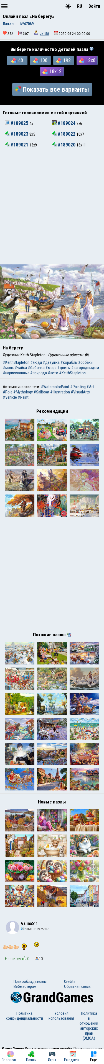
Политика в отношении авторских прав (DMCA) (89, 1026)
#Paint (23, 397)
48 (17, 60)
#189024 (64, 123)
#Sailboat (41, 392)
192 (63, 60)
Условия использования (61, 1016)
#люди (36, 362)
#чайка (21, 367)
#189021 (17, 145)
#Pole (7, 392)
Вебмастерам (25, 986)
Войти (94, 6)
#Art (90, 386)
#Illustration (60, 392)
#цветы (63, 367)
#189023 (17, 134)
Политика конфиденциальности (24, 1016)
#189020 (64, 145)
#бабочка (36, 367)
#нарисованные (16, 372)
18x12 (52, 71)
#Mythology (23, 392)
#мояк (8, 367)
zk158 (44, 34)
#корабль (68, 362)
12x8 (87, 60)
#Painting (78, 386)
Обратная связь (77, 986)
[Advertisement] (52, 210)
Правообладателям (30, 981)
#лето (53, 372)
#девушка (51, 362)
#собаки (85, 362)
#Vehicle (10, 397)
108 (40, 60)
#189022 (64, 134)
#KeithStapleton (16, 362)
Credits (69, 981)
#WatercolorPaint (55, 386)
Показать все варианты (52, 89)
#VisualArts (80, 392)
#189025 (17, 123)
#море (51, 367)
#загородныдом (85, 367)
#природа (38, 372)
